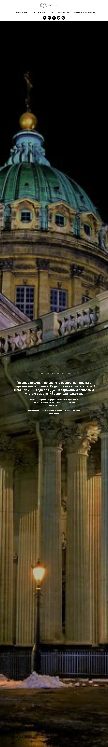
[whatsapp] (58, 18)
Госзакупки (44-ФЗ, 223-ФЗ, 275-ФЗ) (84, 12)
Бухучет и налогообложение (39, 12)
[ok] (54, 18)
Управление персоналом (57, 12)
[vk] (49, 18)
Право (69, 12)
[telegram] (44, 18)
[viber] (63, 18)
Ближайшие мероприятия (20, 12)
